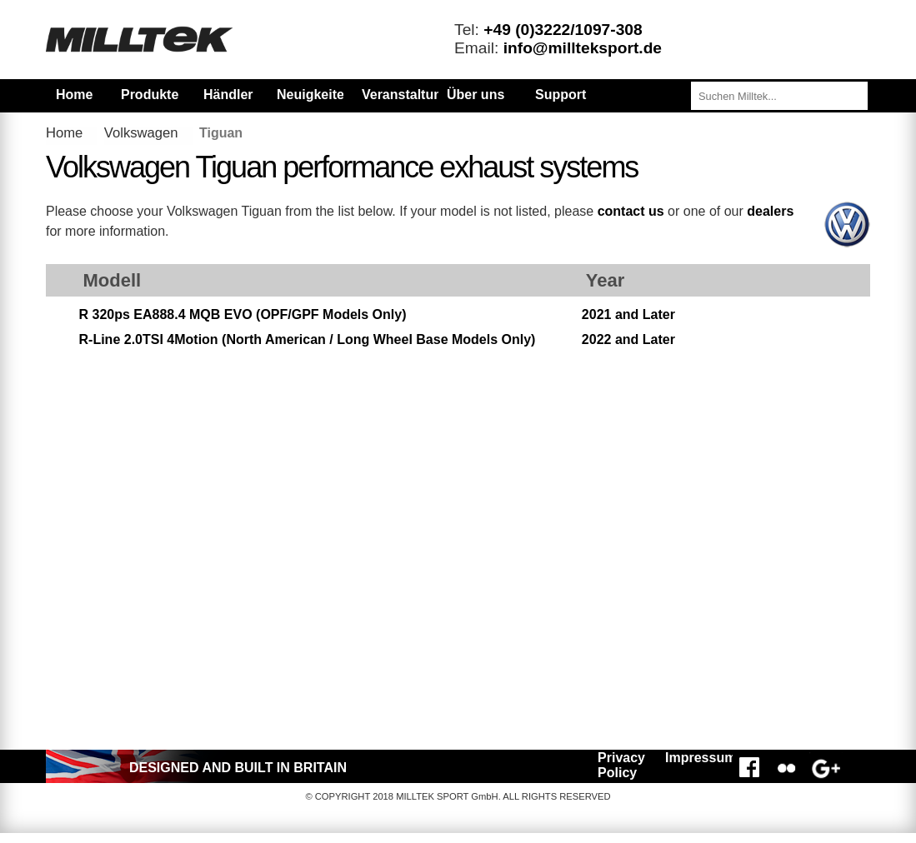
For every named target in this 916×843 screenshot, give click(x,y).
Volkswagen (141, 133)
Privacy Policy (621, 765)
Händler (228, 94)
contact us (631, 211)
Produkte (149, 94)
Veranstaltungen (413, 94)
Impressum (696, 758)
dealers (770, 211)
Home (74, 94)
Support (560, 94)
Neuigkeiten (310, 94)
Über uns (475, 94)
